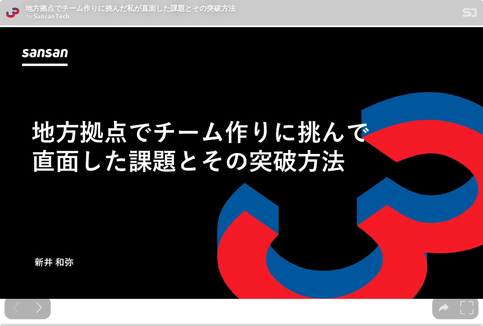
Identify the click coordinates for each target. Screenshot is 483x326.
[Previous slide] (16, 307)
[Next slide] (39, 307)
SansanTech (51, 16)
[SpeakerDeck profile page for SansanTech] (13, 13)
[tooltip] (444, 307)
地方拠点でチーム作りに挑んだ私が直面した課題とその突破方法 (130, 8)
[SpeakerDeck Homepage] (470, 14)
